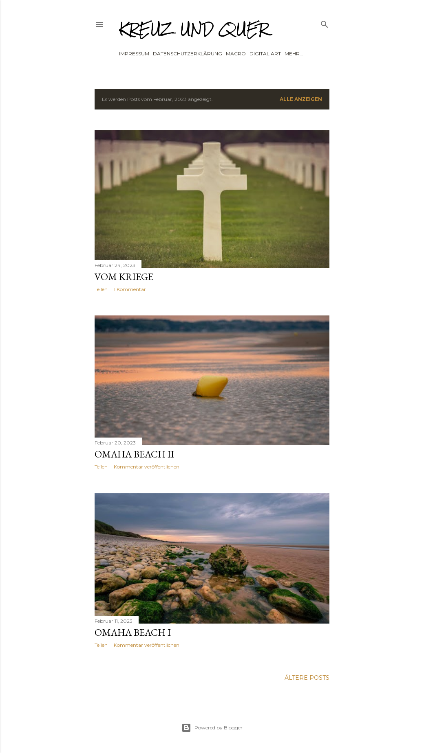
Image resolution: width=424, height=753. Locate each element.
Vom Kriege (124, 276)
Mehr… (294, 53)
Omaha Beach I (133, 632)
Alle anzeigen (301, 99)
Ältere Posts (307, 677)
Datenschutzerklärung (187, 53)
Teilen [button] (101, 289)
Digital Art (265, 53)
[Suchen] (324, 23)
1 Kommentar (130, 289)
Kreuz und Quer (194, 29)
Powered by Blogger (212, 728)
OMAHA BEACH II (134, 454)
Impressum (134, 53)
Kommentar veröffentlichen (146, 467)
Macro (236, 53)
